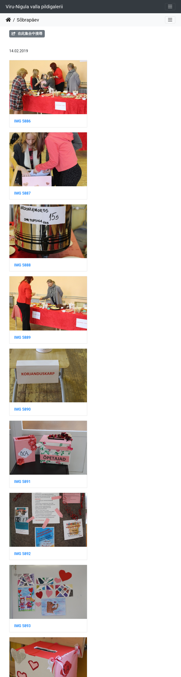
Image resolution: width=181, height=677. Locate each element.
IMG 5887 (107, 120)
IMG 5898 (22, 552)
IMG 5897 (107, 480)
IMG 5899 (107, 552)
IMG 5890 (22, 264)
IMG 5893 (107, 337)
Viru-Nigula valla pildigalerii (34, 6)
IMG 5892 (22, 336)
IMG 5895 (107, 409)
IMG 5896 (22, 480)
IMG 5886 (22, 121)
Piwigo (100, 667)
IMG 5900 (22, 624)
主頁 (8, 19)
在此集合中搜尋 (27, 33)
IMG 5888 (22, 193)
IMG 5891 (107, 265)
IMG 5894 (22, 409)
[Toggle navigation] (170, 6)
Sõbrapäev (28, 20)
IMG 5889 (107, 193)
